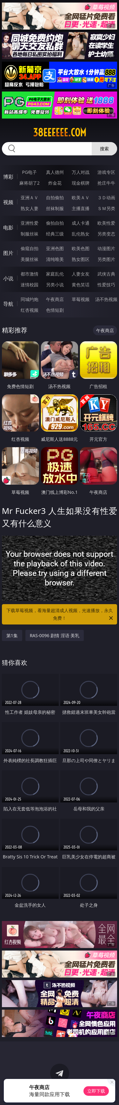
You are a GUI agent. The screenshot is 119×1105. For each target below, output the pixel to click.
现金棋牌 (80, 183)
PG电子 (29, 172)
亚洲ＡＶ (29, 197)
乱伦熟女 (80, 234)
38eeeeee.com (59, 132)
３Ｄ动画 (106, 197)
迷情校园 (29, 285)
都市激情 (29, 274)
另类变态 (106, 234)
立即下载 (96, 1091)
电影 (8, 227)
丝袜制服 (55, 208)
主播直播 (80, 208)
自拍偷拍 (55, 197)
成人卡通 (80, 223)
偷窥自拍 (29, 248)
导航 (8, 303)
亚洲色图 (55, 248)
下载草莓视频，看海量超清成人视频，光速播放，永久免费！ (60, 614)
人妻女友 (80, 274)
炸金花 (55, 183)
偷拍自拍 (55, 223)
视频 (8, 202)
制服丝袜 (29, 234)
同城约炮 (29, 299)
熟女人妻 (29, 208)
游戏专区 (106, 172)
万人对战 (80, 172)
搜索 (104, 149)
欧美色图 (80, 248)
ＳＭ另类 (106, 208)
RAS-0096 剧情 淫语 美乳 (55, 635)
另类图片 (106, 259)
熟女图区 (80, 259)
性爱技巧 (106, 285)
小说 (8, 278)
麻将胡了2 (29, 183)
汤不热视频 (106, 299)
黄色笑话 (80, 285)
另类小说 (55, 285)
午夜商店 (55, 299)
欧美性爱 (106, 223)
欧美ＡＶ (80, 197)
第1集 (12, 635)
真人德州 (55, 172)
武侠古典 (106, 274)
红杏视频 (29, 310)
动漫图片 (106, 248)
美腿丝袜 (29, 259)
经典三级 (55, 234)
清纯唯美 (55, 259)
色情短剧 (55, 310)
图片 (8, 252)
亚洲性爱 (29, 223)
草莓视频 (80, 299)
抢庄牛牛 (106, 183)
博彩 (8, 176)
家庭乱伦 (55, 274)
